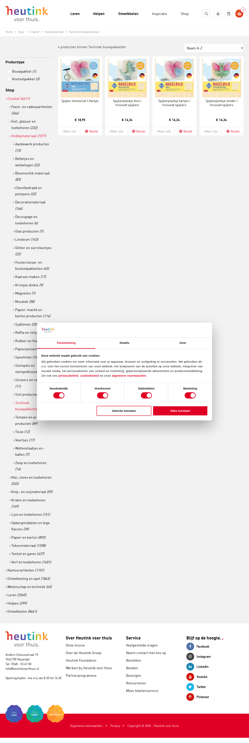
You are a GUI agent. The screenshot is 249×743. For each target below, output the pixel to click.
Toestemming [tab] (66, 343)
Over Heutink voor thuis (89, 638)
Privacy (115, 726)
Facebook (197, 646)
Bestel (91, 131)
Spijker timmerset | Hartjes (80, 101)
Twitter (196, 687)
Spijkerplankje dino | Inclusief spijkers (127, 103)
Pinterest (197, 697)
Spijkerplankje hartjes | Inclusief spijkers (174, 103)
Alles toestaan (180, 411)
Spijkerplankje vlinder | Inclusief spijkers (222, 103)
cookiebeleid (90, 375)
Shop (9, 90)
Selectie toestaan (124, 411)
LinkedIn (197, 667)
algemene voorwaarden (129, 375)
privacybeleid (68, 375)
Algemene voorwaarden (86, 726)
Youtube (196, 677)
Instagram (198, 656)
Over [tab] (183, 343)
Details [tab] (124, 343)
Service (133, 638)
